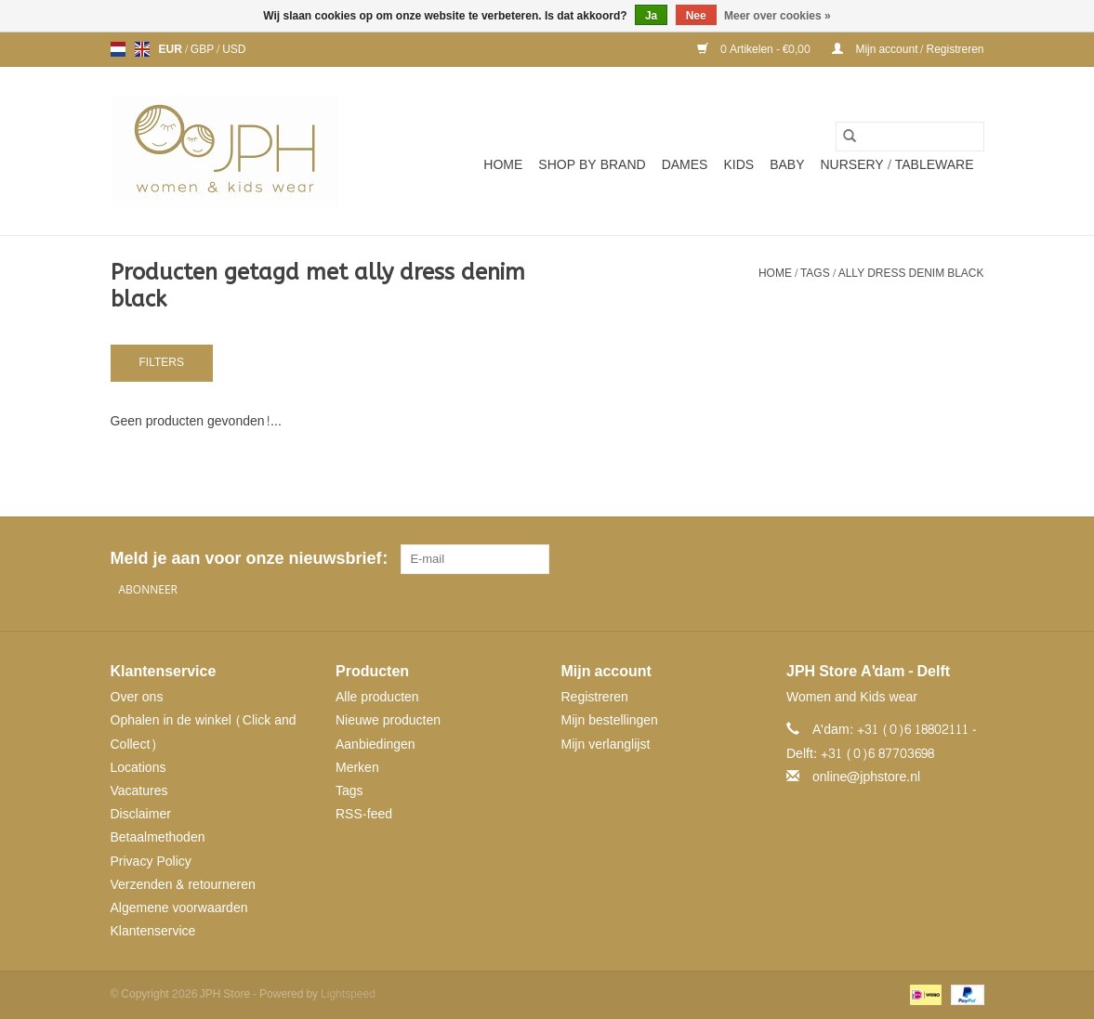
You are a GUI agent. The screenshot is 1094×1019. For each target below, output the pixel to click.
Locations (138, 767)
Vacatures (139, 791)
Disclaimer (141, 814)
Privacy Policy (151, 861)
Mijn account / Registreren (907, 49)
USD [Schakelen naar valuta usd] (233, 49)
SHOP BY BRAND (591, 164)
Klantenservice (153, 931)
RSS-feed (364, 814)
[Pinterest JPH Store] (935, 559)
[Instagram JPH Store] (968, 559)
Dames (685, 164)
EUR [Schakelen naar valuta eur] (172, 49)
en (142, 49)
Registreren (594, 697)
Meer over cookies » (777, 15)
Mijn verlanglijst (606, 744)
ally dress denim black (911, 273)
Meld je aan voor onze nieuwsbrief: (249, 558)
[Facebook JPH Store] (901, 559)
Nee (696, 15)
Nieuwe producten (388, 720)
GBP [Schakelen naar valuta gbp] (204, 49)
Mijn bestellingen (609, 720)
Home (502, 164)
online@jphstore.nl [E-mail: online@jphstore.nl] (866, 777)
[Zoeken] (910, 136)
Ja (651, 15)
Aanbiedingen (375, 744)
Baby (787, 164)
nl (118, 49)
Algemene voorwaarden (179, 908)
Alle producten (377, 697)
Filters (161, 362)
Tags (815, 273)
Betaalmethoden (158, 837)
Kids (738, 164)
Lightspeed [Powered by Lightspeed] (348, 994)
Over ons (137, 697)
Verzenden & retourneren (183, 884)
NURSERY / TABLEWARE (897, 164)
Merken (357, 767)
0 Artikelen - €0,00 (755, 49)
